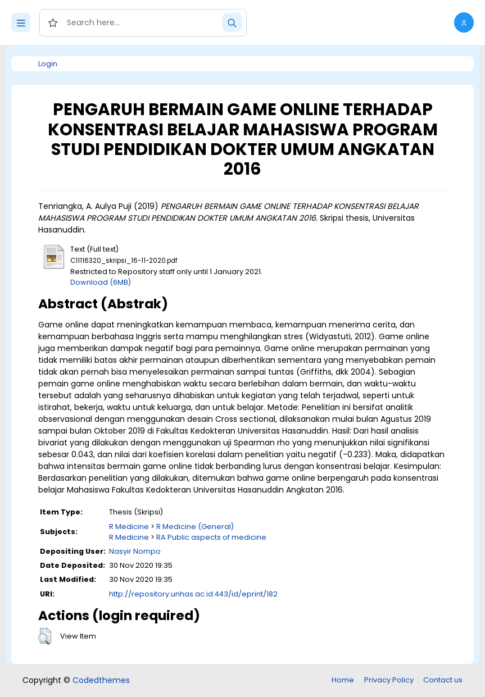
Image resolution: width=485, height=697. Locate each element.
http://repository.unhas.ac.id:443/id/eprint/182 (193, 594)
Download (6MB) (100, 282)
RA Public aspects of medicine (211, 537)
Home (343, 680)
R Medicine (129, 526)
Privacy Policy (389, 680)
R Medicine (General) (195, 526)
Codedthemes (101, 680)
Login (47, 64)
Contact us (443, 680)
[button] (464, 22)
